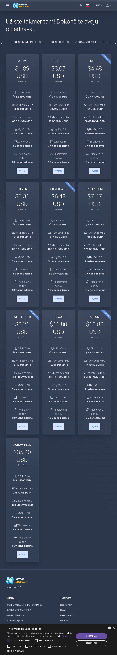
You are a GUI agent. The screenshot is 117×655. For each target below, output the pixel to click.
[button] (40, 651)
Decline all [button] (91, 643)
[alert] (58, 639)
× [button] (114, 628)
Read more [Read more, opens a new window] (67, 636)
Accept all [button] (91, 636)
